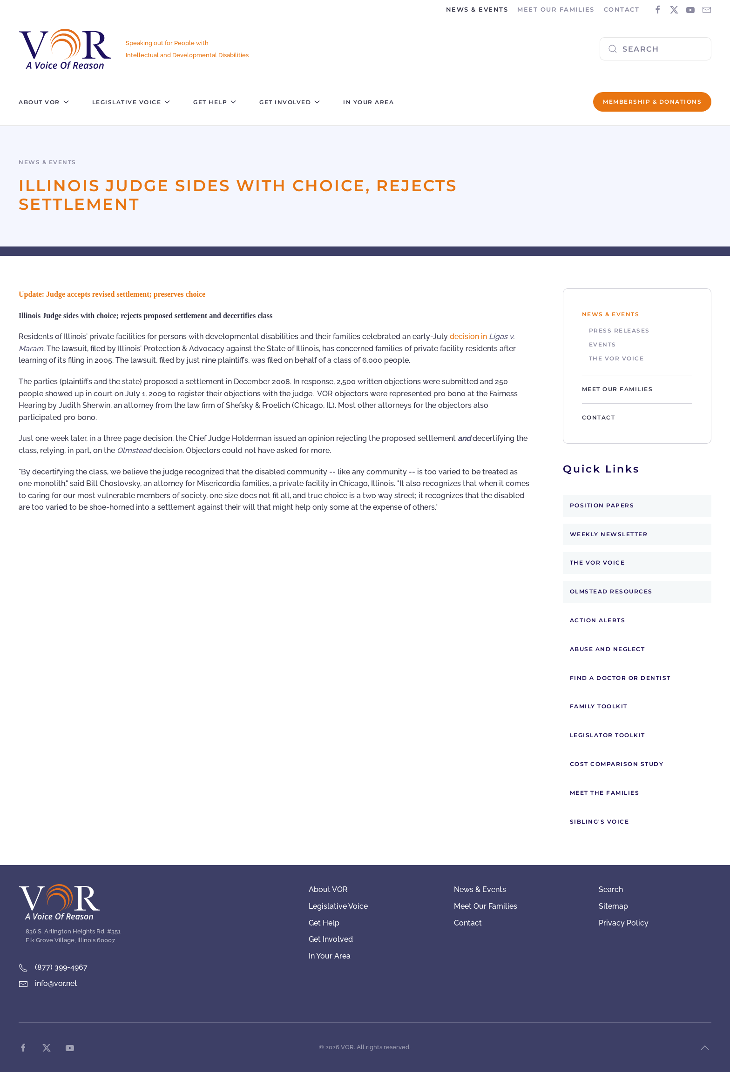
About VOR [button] (44, 102)
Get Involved (331, 939)
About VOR (328, 889)
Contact (622, 9)
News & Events (611, 314)
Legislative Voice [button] (131, 102)
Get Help (324, 923)
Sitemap (613, 906)
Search (611, 889)
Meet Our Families (617, 389)
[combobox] (655, 48)
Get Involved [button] (289, 102)
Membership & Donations (652, 101)
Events (602, 344)
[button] (704, 1047)
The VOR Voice (616, 358)
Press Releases (619, 330)
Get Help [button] (214, 102)
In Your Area (368, 102)
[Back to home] (65, 49)
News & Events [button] (477, 9)
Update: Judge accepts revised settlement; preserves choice (112, 294)
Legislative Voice (338, 906)
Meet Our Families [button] (556, 9)
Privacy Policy (624, 923)
